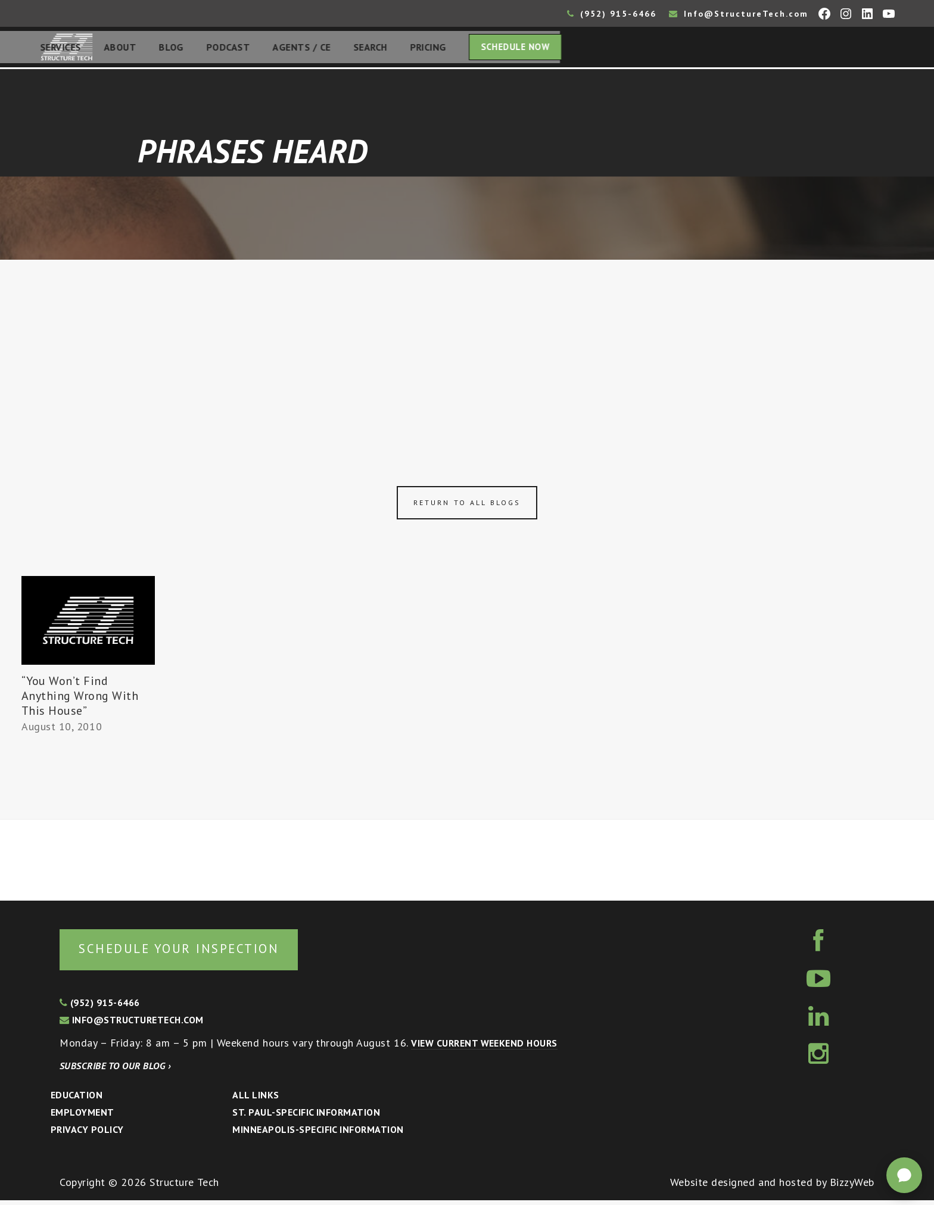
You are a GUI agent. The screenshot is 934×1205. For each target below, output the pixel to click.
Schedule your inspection (200, 952)
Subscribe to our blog (115, 1070)
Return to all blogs (467, 506)
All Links (255, 1100)
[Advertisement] (467, 352)
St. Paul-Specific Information (306, 1117)
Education (76, 1100)
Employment (82, 1117)
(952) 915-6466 (611, 13)
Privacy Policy (87, 1134)
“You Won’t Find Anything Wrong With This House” (80, 699)
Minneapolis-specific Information (317, 1134)
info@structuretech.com (132, 1024)
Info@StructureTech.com (738, 13)
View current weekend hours (484, 1048)
